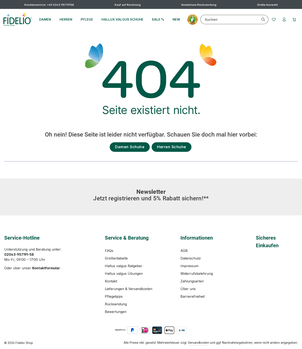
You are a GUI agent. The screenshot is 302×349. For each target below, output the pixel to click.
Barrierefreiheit (192, 296)
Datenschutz (190, 258)
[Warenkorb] (294, 19)
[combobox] (228, 19)
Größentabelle (116, 258)
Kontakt (111, 281)
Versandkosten (198, 342)
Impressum (189, 266)
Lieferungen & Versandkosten (128, 289)
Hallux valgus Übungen (124, 273)
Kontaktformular (46, 268)
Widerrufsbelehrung (196, 273)
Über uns (188, 289)
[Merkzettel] (273, 19)
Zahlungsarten (192, 281)
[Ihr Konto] (283, 19)
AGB (184, 250)
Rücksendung (116, 304)
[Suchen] (262, 19)
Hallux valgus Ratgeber (123, 266)
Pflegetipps (114, 296)
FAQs (109, 250)
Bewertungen (115, 312)
